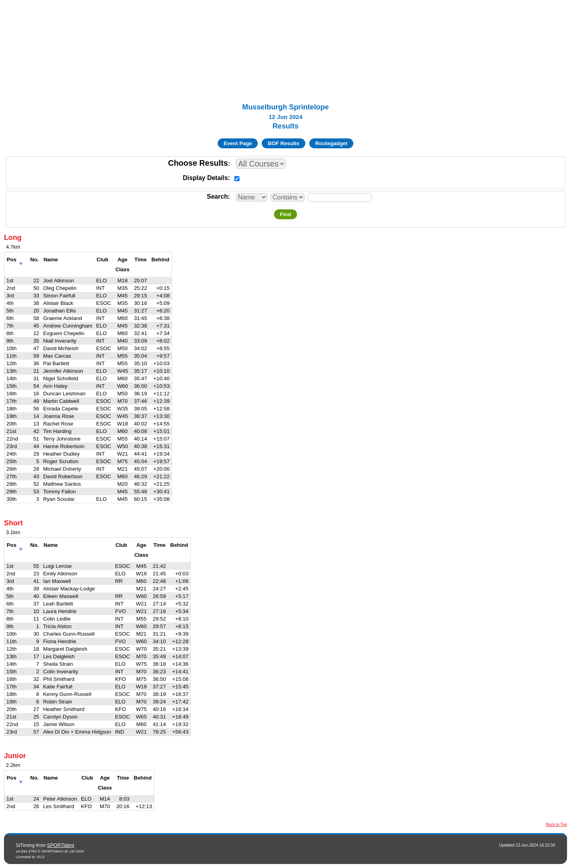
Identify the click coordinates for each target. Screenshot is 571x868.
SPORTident (60, 845)
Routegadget (331, 143)
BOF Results (283, 143)
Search (217, 196)
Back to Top (556, 824)
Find (285, 214)
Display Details (205, 177)
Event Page (238, 143)
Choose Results (198, 163)
